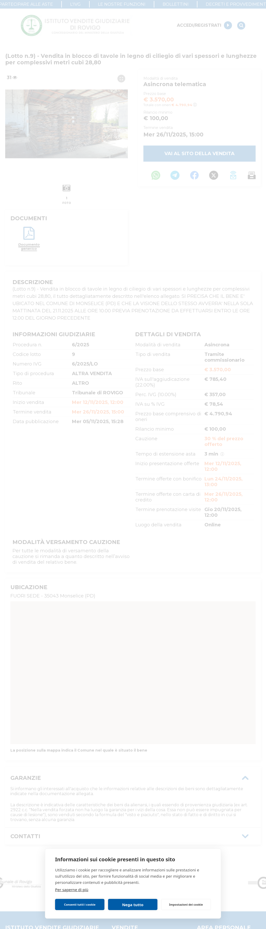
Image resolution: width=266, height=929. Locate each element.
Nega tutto (132, 904)
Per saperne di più (71, 889)
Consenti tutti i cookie (79, 904)
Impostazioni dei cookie (186, 904)
